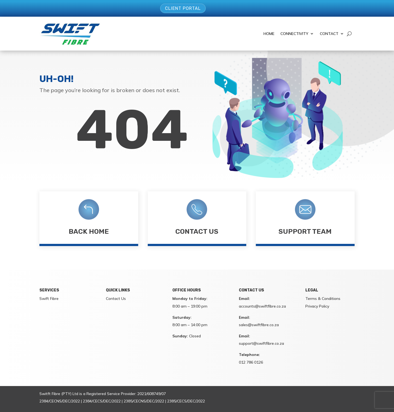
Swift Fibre (49, 298)
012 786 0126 (251, 362)
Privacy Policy (317, 306)
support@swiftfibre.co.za (261, 343)
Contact (329, 33)
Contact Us (196, 231)
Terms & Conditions (322, 298)
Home (268, 33)
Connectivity (294, 33)
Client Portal (183, 8)
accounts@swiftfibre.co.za (262, 306)
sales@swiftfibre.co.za (259, 324)
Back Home (89, 231)
